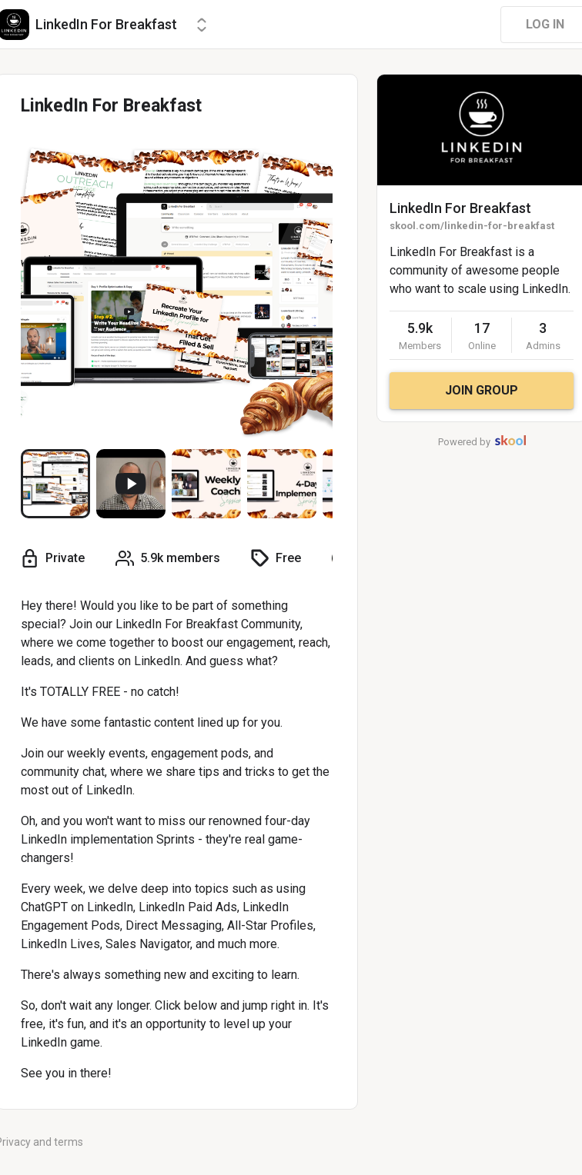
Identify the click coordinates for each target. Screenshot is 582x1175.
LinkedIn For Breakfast (460, 208)
